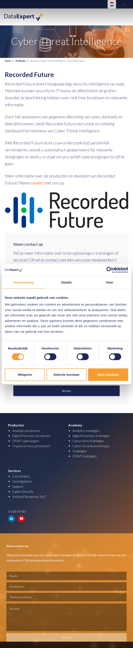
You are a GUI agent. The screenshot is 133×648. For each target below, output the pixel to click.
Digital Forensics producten (31, 436)
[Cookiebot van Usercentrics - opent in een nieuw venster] (109, 270)
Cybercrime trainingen (88, 441)
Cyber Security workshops (90, 446)
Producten (20, 60)
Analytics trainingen (86, 431)
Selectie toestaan (67, 374)
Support (18, 486)
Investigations (22, 481)
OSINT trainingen (84, 456)
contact (37, 182)
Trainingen (79, 451)
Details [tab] (66, 282)
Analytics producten (26, 431)
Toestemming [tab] (23, 282)
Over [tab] (110, 282)
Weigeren (25, 374)
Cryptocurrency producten (31, 446)
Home (8, 60)
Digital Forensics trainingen (91, 436)
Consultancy (21, 476)
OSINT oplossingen (25, 441)
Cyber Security (22, 491)
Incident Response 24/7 (29, 497)
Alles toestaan (108, 374)
